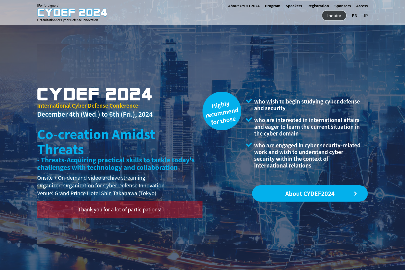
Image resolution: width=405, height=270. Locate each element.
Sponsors (342, 5)
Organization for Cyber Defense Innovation (72, 14)
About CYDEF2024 (244, 5)
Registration (318, 5)
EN (354, 15)
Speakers (294, 5)
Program (273, 5)
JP (365, 15)
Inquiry (334, 15)
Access (362, 5)
